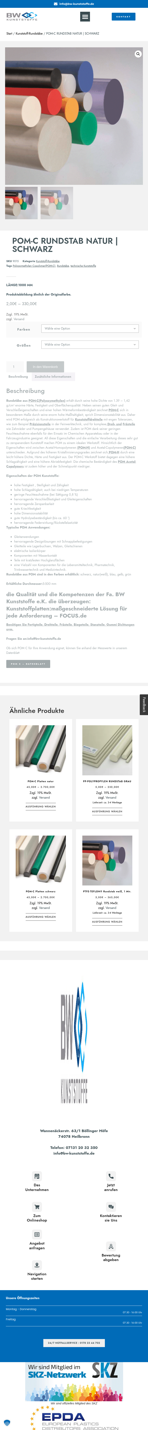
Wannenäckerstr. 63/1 (61, 1130)
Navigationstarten (36, 1276)
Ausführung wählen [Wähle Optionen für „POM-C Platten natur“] (41, 806)
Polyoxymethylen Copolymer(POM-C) (34, 266)
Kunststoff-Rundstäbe (29, 33)
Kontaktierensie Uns (111, 1218)
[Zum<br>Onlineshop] (37, 1207)
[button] (85, 17)
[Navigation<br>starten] (37, 1265)
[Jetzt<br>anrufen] (111, 1176)
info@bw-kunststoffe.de (73, 1153)
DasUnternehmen (37, 1187)
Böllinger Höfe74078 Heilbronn (83, 1133)
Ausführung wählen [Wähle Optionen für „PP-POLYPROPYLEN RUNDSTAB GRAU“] (107, 811)
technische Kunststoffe (83, 266)
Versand (44, 797)
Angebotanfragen (37, 1245)
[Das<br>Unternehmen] (37, 1176)
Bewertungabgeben (111, 1257)
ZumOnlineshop (37, 1218)
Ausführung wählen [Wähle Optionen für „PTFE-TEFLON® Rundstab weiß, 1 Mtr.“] (107, 922)
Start (9, 33)
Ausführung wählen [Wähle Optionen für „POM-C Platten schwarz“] (41, 917)
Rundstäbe (63, 266)
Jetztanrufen (111, 1187)
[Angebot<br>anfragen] (37, 1234)
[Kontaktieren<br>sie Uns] (111, 1207)
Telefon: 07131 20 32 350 (74, 1147)
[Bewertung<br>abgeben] (111, 1246)
